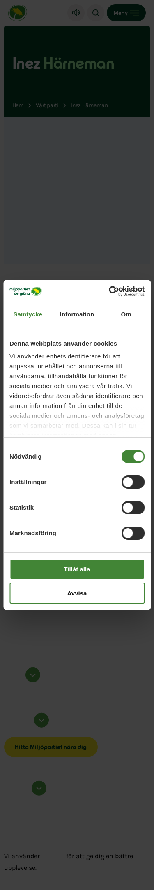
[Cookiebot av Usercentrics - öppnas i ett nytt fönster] (110, 291)
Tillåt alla (77, 569)
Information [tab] (77, 314)
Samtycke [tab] (27, 314)
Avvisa (77, 593)
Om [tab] (126, 314)
